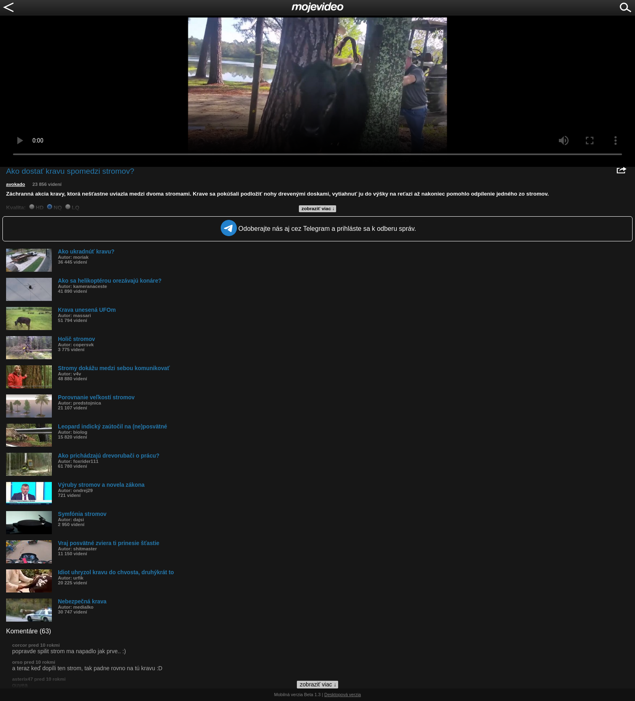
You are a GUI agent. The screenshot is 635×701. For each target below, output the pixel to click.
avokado (15, 184)
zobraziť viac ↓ (318, 208)
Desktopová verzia (342, 694)
